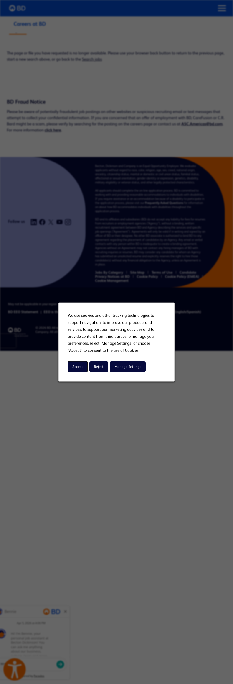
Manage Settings (127, 366)
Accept (77, 366)
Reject (99, 366)
